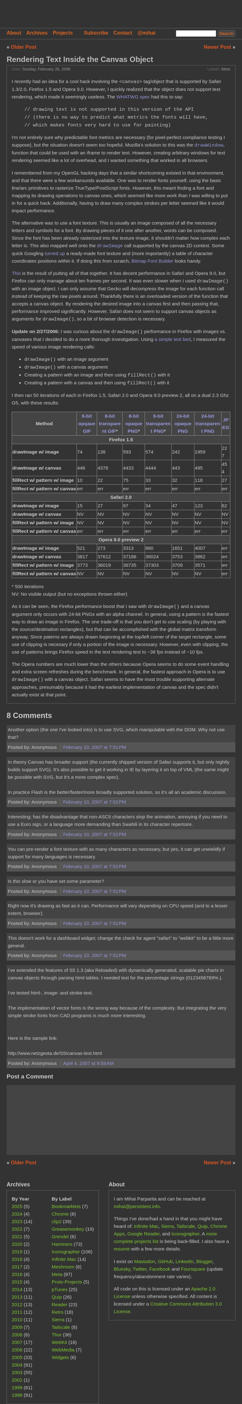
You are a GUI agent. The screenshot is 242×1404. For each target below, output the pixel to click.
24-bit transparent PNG (207, 423)
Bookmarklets (66, 1206)
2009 (17, 1327)
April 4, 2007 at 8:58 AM (88, 1063)
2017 (17, 1266)
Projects (63, 33)
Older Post (23, 47)
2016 (17, 1274)
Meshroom (63, 1266)
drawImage (110, 245)
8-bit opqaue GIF (86, 423)
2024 (17, 1214)
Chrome (60, 1214)
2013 (17, 1297)
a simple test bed (173, 339)
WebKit (59, 1342)
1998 (17, 1395)
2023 (17, 1221)
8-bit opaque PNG (133, 423)
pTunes (59, 1289)
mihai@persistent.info (137, 1206)
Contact (122, 33)
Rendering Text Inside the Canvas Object (80, 59)
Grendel (60, 1236)
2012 (17, 1304)
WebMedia (63, 1349)
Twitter (140, 1269)
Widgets (60, 1357)
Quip (57, 1297)
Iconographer (66, 1251)
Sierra (58, 1319)
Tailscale (61, 1327)
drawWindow (208, 145)
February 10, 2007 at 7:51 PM (94, 747)
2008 (17, 1334)
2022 (17, 1229)
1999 (17, 1387)
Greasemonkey (68, 1229)
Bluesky (122, 1269)
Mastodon (144, 1261)
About (14, 33)
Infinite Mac (64, 1259)
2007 (17, 1342)
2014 (17, 1289)
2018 (17, 1259)
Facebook (159, 1269)
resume (122, 1248)
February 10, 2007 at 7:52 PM (94, 802)
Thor (56, 1334)
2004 (17, 1365)
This (16, 273)
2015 (17, 1281)
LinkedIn (184, 1261)
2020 (17, 1244)
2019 (17, 1251)
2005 (17, 1357)
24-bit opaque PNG (182, 423)
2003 (17, 1372)
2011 (17, 1312)
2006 (17, 1349)
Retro (57, 1312)
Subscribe (96, 33)
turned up (55, 253)
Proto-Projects (67, 1281)
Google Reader (143, 1233)
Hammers (62, 1244)
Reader (59, 1304)
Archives (37, 33)
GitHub (165, 1261)
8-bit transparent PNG (158, 423)
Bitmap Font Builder (152, 261)
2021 (17, 1236)
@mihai (146, 33)
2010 (17, 1319)
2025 (17, 1206)
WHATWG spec (133, 96)
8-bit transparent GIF (110, 423)
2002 (17, 1380)
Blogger (204, 1261)
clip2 (56, 1221)
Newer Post (218, 47)
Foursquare (193, 1269)
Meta (226, 69)
